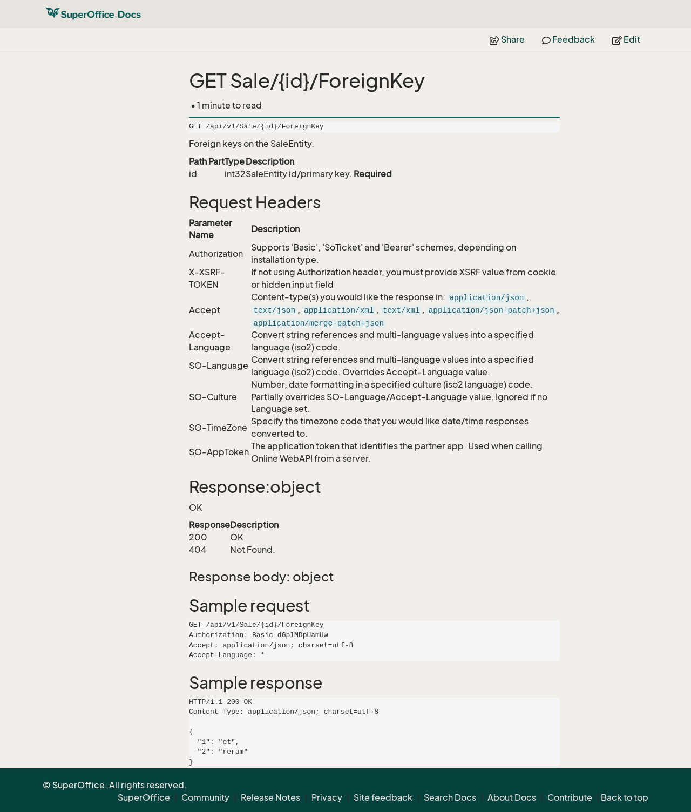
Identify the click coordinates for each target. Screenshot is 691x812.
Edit (626, 39)
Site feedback (383, 797)
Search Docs (450, 797)
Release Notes (270, 797)
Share (507, 39)
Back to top (624, 797)
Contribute (569, 797)
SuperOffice (144, 797)
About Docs (511, 797)
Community (205, 797)
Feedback (568, 39)
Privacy (326, 797)
